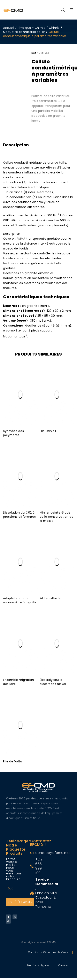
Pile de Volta (12, 761)
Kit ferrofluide (50, 598)
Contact (63, 965)
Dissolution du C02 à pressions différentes (19, 514)
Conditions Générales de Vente (48, 952)
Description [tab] (16, 144)
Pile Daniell (48, 431)
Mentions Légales (38, 965)
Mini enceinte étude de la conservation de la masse (57, 516)
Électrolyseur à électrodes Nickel (53, 682)
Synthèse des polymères (13, 433)
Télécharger (20, 902)
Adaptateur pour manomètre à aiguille (20, 600)
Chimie (54, 28)
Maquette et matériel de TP (24, 32)
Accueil (8, 28)
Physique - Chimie (31, 28)
